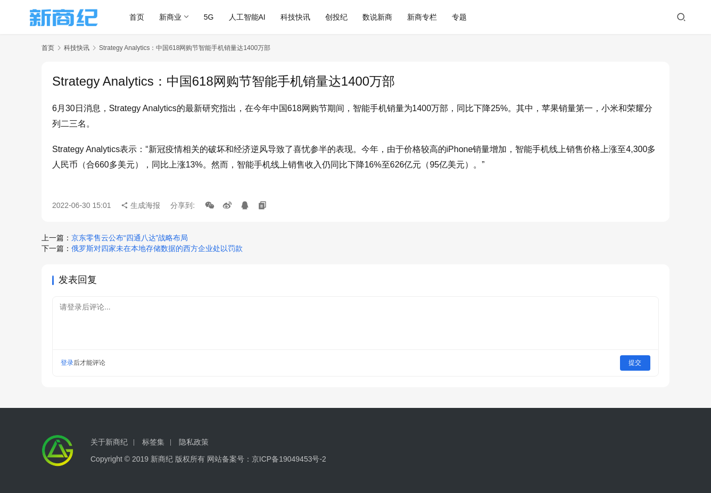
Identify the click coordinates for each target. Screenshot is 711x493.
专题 (464, 17)
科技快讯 (300, 17)
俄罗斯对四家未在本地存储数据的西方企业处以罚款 (157, 248)
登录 (67, 362)
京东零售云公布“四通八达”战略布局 (129, 237)
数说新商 (382, 17)
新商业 (175, 17)
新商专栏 (427, 17)
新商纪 (162, 459)
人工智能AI (251, 17)
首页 (141, 17)
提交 (635, 362)
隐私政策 (194, 442)
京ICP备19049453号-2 (289, 459)
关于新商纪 (109, 442)
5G (214, 17)
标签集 (153, 442)
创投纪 (341, 17)
